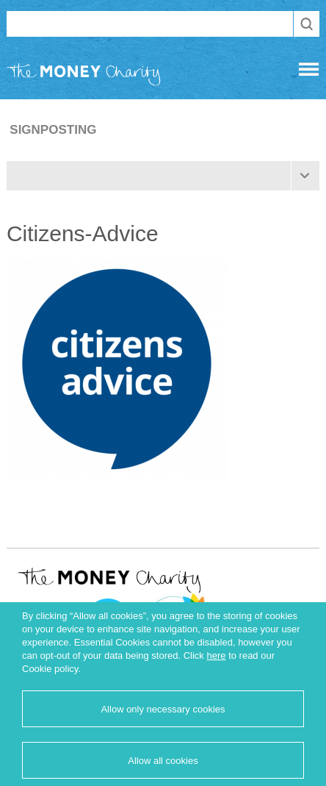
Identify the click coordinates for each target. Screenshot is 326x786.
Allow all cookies (163, 760)
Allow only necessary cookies (163, 709)
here (215, 655)
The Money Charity (84, 77)
